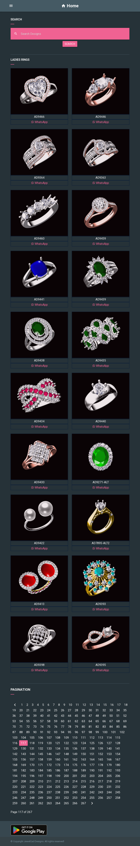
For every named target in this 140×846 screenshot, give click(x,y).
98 (90, 732)
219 (117, 781)
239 (66, 792)
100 (104, 732)
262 (40, 803)
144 (32, 754)
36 (14, 715)
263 (49, 803)
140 (109, 748)
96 (76, 732)
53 (14, 721)
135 (66, 748)
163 (83, 759)
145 (40, 754)
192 (109, 770)
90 (34, 732)
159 (49, 759)
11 (77, 705)
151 (92, 754)
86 (125, 726)
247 (23, 798)
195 (23, 776)
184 (40, 770)
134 (57, 748)
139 (100, 748)
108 (57, 737)
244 (109, 792)
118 (32, 743)
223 (40, 787)
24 (48, 710)
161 (66, 759)
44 (69, 715)
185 (49, 770)
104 (23, 737)
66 (104, 721)
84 (111, 726)
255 (92, 798)
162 (74, 759)
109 (66, 737)
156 (23, 759)
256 (100, 798)
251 (57, 798)
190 (92, 770)
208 (23, 781)
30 (90, 710)
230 (100, 787)
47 (90, 715)
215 (83, 781)
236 (40, 792)
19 (14, 710)
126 (100, 743)
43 (62, 715)
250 (49, 798)
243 (100, 792)
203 (92, 776)
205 (109, 776)
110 (74, 737)
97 (83, 732)
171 (40, 765)
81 (90, 726)
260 (23, 803)
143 (23, 754)
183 (32, 770)
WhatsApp (39, 122)
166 (109, 759)
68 (118, 721)
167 (117, 759)
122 (66, 743)
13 (91, 705)
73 (34, 726)
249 (40, 798)
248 (32, 798)
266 (74, 803)
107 (49, 737)
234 (23, 792)
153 (109, 754)
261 (32, 803)
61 (69, 721)
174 (66, 765)
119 (40, 743)
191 (100, 770)
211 (49, 781)
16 (112, 705)
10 (70, 705)
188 (74, 770)
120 (49, 743)
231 (109, 787)
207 (14, 781)
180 (117, 765)
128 (117, 743)
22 (34, 710)
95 (69, 732)
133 (49, 748)
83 (104, 726)
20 (21, 710)
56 (34, 721)
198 (49, 776)
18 (125, 705)
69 (125, 721)
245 (117, 792)
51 (118, 715)
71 (21, 726)
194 (14, 776)
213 (66, 781)
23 (41, 710)
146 (49, 754)
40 (41, 715)
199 (57, 776)
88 (21, 732)
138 (92, 748)
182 (23, 770)
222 (32, 787)
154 (117, 754)
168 (14, 765)
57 (41, 721)
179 (109, 765)
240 (74, 792)
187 (66, 770)
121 (57, 743)
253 (74, 798)
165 (100, 759)
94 (62, 732)
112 (92, 737)
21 (28, 710)
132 (40, 748)
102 (122, 732)
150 (83, 754)
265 (66, 803)
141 (117, 748)
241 (83, 792)
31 (97, 710)
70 (14, 726)
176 (83, 765)
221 (23, 787)
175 (74, 765)
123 (74, 743)
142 (14, 754)
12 (84, 705)
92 (48, 732)
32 (104, 710)
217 (100, 781)
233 (14, 792)
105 (32, 737)
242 (92, 792)
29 (83, 710)
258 (117, 798)
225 (57, 787)
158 (40, 759)
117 (23, 743)
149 (74, 754)
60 (62, 721)
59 (55, 721)
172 (49, 765)
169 (23, 765)
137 (83, 748)
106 (40, 737)
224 (49, 787)
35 (125, 710)
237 (49, 792)
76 (55, 726)
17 (118, 705)
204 (100, 776)
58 (48, 721)
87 (14, 732)
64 (90, 721)
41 (48, 715)
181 (14, 770)
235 (32, 792)
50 (111, 715)
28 (76, 710)
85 (118, 726)
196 (32, 776)
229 (92, 787)
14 (98, 705)
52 (125, 715)
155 (14, 759)
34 (118, 710)
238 (57, 792)
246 (14, 798)
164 (92, 759)
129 (14, 748)
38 (28, 715)
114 (109, 737)
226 (66, 787)
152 (100, 754)
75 (48, 726)
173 (57, 765)
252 (66, 798)
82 (97, 726)
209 (32, 781)
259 (14, 803)
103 (14, 737)
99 (97, 732)
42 (55, 715)
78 (69, 726)
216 (92, 781)
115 (117, 737)
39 (34, 715)
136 (74, 748)
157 (32, 759)
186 (57, 770)
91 (41, 732)
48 (97, 715)
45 (76, 715)
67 (111, 721)
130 (23, 748)
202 (83, 776)
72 (28, 726)
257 (109, 798)
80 (83, 726)
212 (57, 781)
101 (113, 732)
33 (111, 710)
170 (32, 765)
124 (83, 743)
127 (109, 743)
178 (100, 765)
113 (100, 737)
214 (74, 781)
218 (109, 781)
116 (14, 743)
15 (105, 705)
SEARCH (70, 43)
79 (76, 726)
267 (83, 803)
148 (66, 754)
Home (70, 6)
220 (14, 787)
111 (83, 737)
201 (74, 776)
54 (21, 721)
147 (57, 754)
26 (62, 710)
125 (92, 743)
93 (55, 732)
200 (66, 776)
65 (97, 721)
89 (28, 732)
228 (83, 787)
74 (41, 726)
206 (117, 776)
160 (57, 759)
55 (28, 721)
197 (40, 776)
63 (83, 721)
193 (117, 770)
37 (21, 715)
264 (57, 803)
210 (40, 781)
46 (83, 715)
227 (74, 787)
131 (32, 748)
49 (104, 715)
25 (55, 710)
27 (69, 710)
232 (117, 787)
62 (76, 721)
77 (62, 726)
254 (83, 798)
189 (83, 770)
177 (92, 765)
